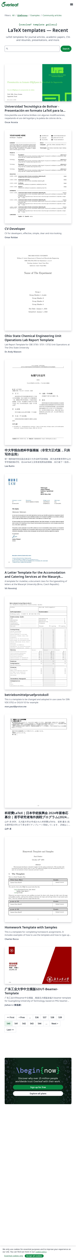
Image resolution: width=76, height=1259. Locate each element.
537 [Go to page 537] (44, 1017)
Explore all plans (38, 1093)
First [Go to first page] (10, 1017)
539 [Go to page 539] (60, 1017)
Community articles (52, 15)
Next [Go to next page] (55, 1023)
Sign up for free (38, 1087)
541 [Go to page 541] (16, 1023)
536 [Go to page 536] (37, 1017)
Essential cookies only (13, 1256)
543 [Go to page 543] (32, 1023)
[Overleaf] (10, 4)
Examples (35, 15)
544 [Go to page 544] (39, 1023)
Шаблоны (22, 15)
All (13, 15)
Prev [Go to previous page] (22, 1017)
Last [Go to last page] (10, 1029)
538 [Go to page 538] (52, 1017)
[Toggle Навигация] (71, 4)
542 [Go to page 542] (24, 1023)
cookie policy (40, 1252)
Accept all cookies (34, 1256)
